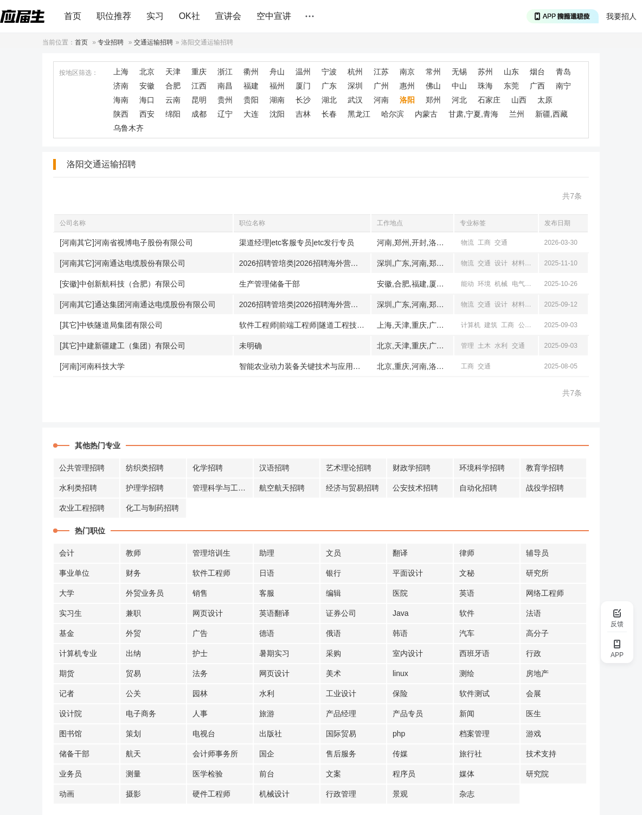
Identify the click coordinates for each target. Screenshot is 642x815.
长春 (329, 114)
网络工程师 (545, 593)
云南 (173, 99)
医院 (400, 593)
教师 (133, 553)
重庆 (199, 71)
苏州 (485, 71)
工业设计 (341, 693)
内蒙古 (426, 114)
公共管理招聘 (82, 467)
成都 (199, 114)
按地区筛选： (78, 73)
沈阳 (277, 114)
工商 (484, 242)
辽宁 (225, 114)
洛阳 (407, 99)
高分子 (537, 633)
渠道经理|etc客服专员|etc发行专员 (297, 242)
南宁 (563, 85)
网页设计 (207, 613)
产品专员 (408, 713)
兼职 (133, 613)
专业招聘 (111, 42)
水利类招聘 (78, 487)
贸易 (133, 673)
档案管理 (474, 733)
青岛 (563, 71)
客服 (266, 593)
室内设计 (408, 653)
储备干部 (74, 753)
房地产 (537, 673)
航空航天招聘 (282, 487)
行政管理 (341, 793)
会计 (66, 553)
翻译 (400, 553)
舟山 (277, 71)
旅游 (266, 713)
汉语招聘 (274, 467)
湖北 (329, 99)
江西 (199, 85)
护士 (200, 653)
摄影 (133, 793)
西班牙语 (474, 653)
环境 (484, 284)
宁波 (329, 71)
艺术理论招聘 (348, 467)
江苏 (381, 71)
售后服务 (341, 753)
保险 (400, 693)
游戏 (533, 733)
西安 (147, 114)
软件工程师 (211, 573)
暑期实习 (274, 653)
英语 (466, 593)
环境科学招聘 (482, 467)
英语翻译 (274, 613)
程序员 (404, 773)
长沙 (303, 99)
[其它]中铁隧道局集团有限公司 (111, 325)
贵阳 (251, 99)
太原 (545, 99)
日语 (266, 573)
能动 (467, 284)
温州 (303, 71)
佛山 (433, 85)
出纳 (133, 653)
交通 (501, 242)
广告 (200, 633)
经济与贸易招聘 (352, 487)
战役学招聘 (545, 487)
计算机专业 (78, 653)
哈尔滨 (392, 114)
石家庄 (489, 99)
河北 (459, 99)
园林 (200, 693)
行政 (533, 653)
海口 (147, 99)
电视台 (203, 733)
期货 (66, 673)
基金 (66, 633)
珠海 (485, 85)
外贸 (133, 633)
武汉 (355, 99)
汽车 (466, 633)
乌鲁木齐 (128, 128)
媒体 (466, 773)
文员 (333, 553)
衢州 (251, 71)
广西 (537, 85)
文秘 (466, 573)
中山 (459, 85)
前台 (266, 773)
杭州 (355, 71)
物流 (467, 242)
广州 (381, 85)
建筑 (490, 325)
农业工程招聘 (82, 508)
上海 (121, 71)
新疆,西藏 (551, 114)
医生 (533, 713)
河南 (381, 99)
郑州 (433, 99)
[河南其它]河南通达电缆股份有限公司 (122, 263)
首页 (72, 16)
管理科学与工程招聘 (222, 487)
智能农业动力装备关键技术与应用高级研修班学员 (304, 366)
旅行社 (470, 753)
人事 (200, 713)
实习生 (70, 613)
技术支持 (541, 753)
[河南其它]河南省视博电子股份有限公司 (126, 242)
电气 (535, 263)
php (399, 733)
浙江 (225, 71)
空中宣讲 (273, 16)
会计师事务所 (215, 753)
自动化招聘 (478, 487)
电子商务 (141, 713)
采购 (333, 653)
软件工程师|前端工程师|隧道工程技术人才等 (304, 325)
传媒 (400, 753)
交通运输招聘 (153, 42)
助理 (266, 553)
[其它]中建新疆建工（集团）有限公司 (122, 345)
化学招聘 (207, 467)
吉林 (303, 114)
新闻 (466, 713)
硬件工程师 (211, 793)
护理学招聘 (145, 487)
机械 (501, 284)
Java (401, 613)
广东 (329, 85)
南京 (407, 71)
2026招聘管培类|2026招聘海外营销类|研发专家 (304, 263)
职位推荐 (114, 16)
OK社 (189, 16)
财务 (133, 573)
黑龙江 (359, 114)
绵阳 (173, 114)
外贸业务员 (145, 593)
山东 (511, 71)
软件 (466, 613)
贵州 (225, 99)
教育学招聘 (545, 467)
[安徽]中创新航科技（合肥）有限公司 (122, 283)
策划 (133, 733)
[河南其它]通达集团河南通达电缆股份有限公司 (138, 304)
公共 (524, 325)
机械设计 (274, 793)
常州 (433, 71)
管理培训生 (211, 553)
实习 (155, 16)
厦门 (303, 85)
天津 (173, 71)
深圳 (355, 85)
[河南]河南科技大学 (92, 366)
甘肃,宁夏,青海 (473, 114)
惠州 (407, 85)
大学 (66, 593)
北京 (147, 71)
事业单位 (74, 573)
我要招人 (621, 16)
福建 (251, 85)
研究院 (537, 773)
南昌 (225, 85)
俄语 (333, 633)
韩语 (400, 633)
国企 (266, 753)
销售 (200, 593)
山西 (519, 99)
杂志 (466, 793)
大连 (251, 114)
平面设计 (408, 573)
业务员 (70, 773)
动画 (66, 793)
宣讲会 (228, 16)
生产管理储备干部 (269, 283)
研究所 (537, 573)
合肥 (173, 85)
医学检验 (207, 773)
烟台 (537, 71)
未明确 (250, 345)
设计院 (70, 713)
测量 (133, 773)
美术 (333, 673)
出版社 (270, 733)
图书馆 (70, 733)
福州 (277, 85)
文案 (333, 773)
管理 (467, 345)
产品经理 (341, 713)
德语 (266, 633)
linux (400, 673)
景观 (400, 793)
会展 (533, 693)
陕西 (121, 114)
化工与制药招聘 (152, 508)
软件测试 (474, 693)
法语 (533, 613)
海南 (121, 99)
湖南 (277, 99)
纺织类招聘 (145, 467)
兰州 (516, 114)
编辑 (333, 593)
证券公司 (341, 613)
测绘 (466, 673)
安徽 (147, 85)
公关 (133, 693)
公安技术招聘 (415, 487)
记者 (66, 693)
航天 (133, 753)
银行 (333, 573)
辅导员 (537, 553)
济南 (121, 85)
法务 (200, 673)
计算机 (470, 325)
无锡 (459, 71)
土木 (484, 345)
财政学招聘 (412, 467)
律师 (466, 553)
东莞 (511, 85)
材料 (518, 263)
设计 (501, 263)
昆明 (199, 99)
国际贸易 (341, 733)
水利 (501, 345)
